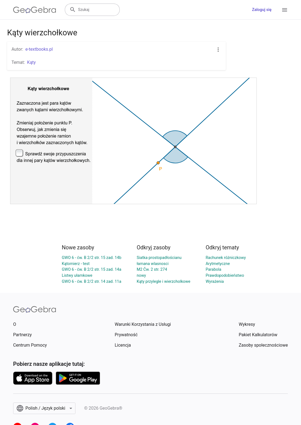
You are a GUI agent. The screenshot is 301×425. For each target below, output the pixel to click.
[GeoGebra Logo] (34, 10)
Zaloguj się (261, 9)
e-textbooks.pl (39, 49)
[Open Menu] (284, 10)
